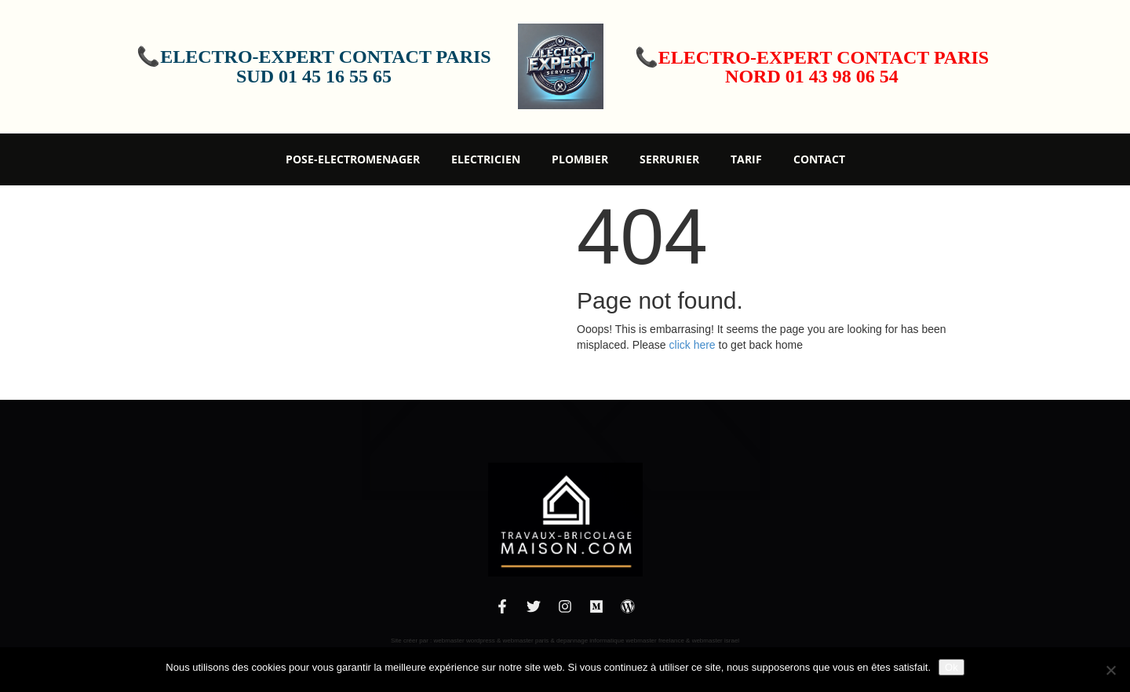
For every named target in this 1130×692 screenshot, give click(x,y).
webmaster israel (715, 640)
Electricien (485, 159)
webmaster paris (526, 640)
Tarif (746, 159)
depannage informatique (590, 640)
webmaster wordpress (464, 640)
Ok (951, 667)
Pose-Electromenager (353, 159)
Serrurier (669, 159)
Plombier (580, 159)
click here (692, 345)
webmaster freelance (655, 640)
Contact (819, 159)
